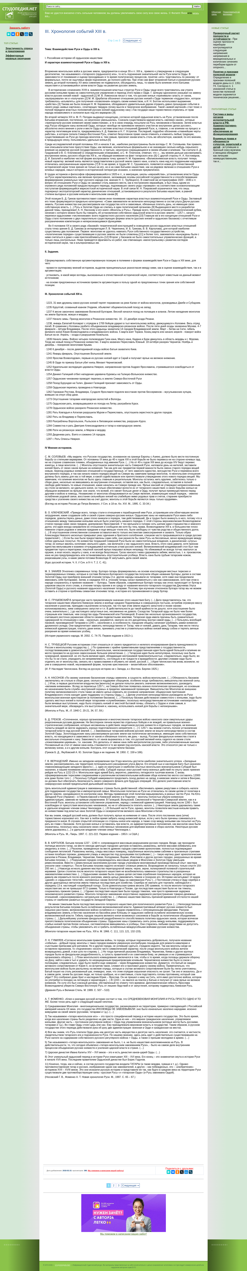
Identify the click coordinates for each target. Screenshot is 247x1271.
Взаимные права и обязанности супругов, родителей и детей (227, 142)
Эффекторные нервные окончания (18, 57)
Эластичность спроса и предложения (19, 50)
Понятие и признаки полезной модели (225, 73)
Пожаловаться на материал (231, 13)
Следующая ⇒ (132, 40)
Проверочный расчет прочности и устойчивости (226, 36)
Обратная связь (216, 13)
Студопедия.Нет (62, 1264)
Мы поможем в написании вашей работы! (106, 1171)
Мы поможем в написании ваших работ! (123, 1234)
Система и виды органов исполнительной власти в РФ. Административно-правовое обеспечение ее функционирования (225, 124)
